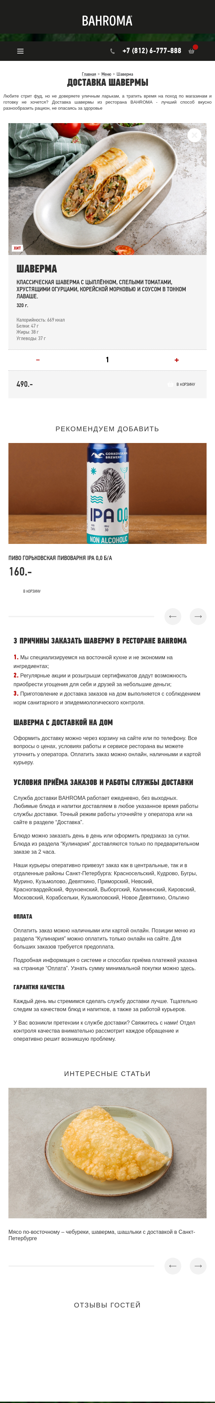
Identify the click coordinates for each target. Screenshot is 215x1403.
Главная (89, 74)
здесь (187, 969)
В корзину (181, 385)
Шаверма (37, 269)
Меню (106, 74)
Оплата (57, 969)
